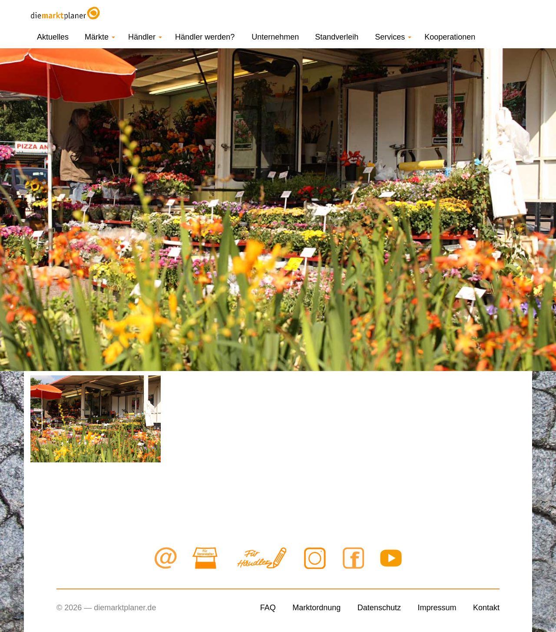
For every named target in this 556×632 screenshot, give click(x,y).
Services (393, 37)
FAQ (268, 607)
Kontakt (486, 607)
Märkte (100, 37)
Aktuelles (53, 37)
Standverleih (336, 37)
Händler (145, 37)
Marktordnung (316, 607)
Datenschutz (379, 607)
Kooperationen (449, 37)
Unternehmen (275, 37)
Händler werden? (205, 37)
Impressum (436, 607)
